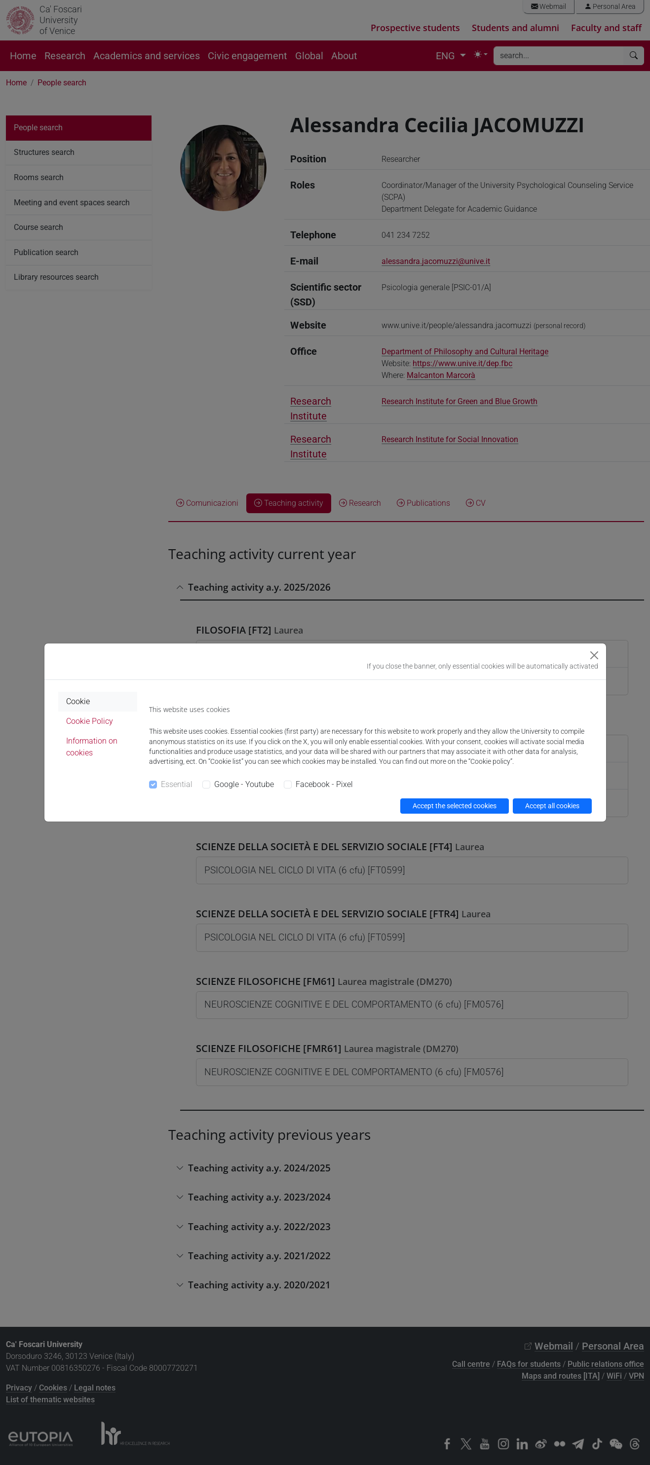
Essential (176, 784)
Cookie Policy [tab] (89, 721)
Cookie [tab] (78, 701)
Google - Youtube (244, 784)
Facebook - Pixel (324, 784)
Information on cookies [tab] (91, 746)
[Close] (594, 655)
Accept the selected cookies (455, 806)
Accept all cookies (552, 806)
